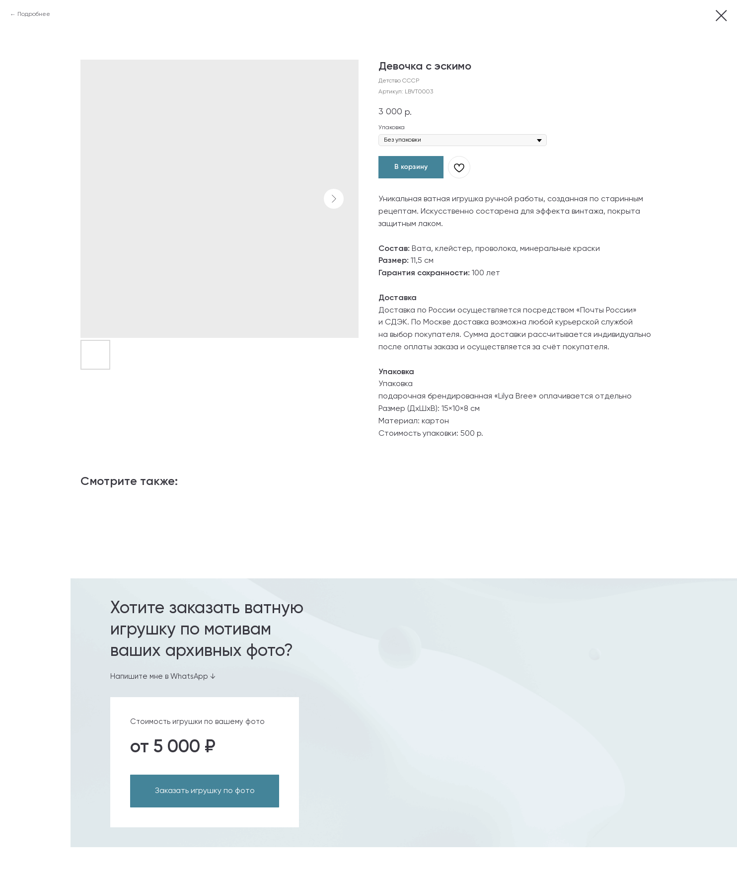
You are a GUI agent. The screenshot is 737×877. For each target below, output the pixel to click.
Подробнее (33, 14)
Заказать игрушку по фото (205, 791)
